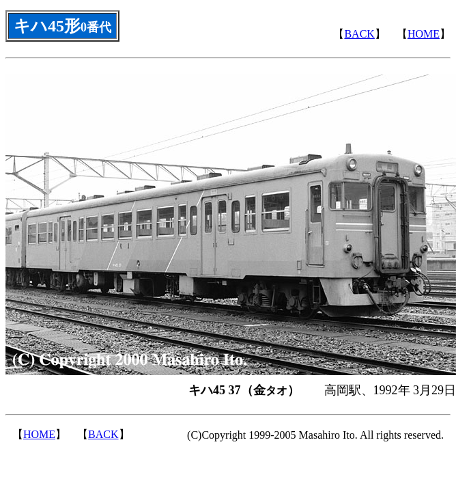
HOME (424, 34)
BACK (359, 34)
